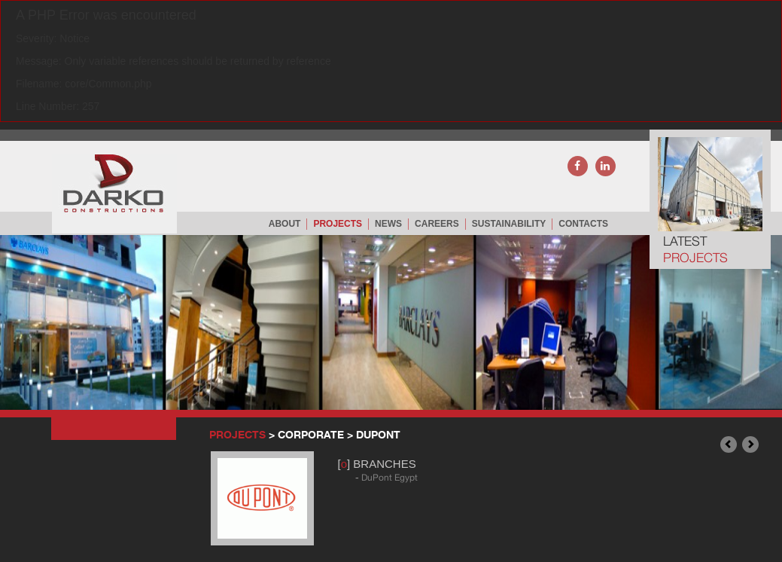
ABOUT (285, 223)
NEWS (388, 223)
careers (437, 223)
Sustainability (509, 223)
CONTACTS (583, 223)
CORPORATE (312, 434)
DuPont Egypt (389, 477)
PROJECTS (337, 223)
